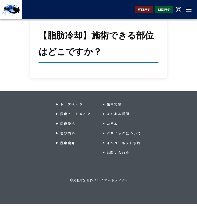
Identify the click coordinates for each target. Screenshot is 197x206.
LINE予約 (160, 9)
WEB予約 (135, 9)
